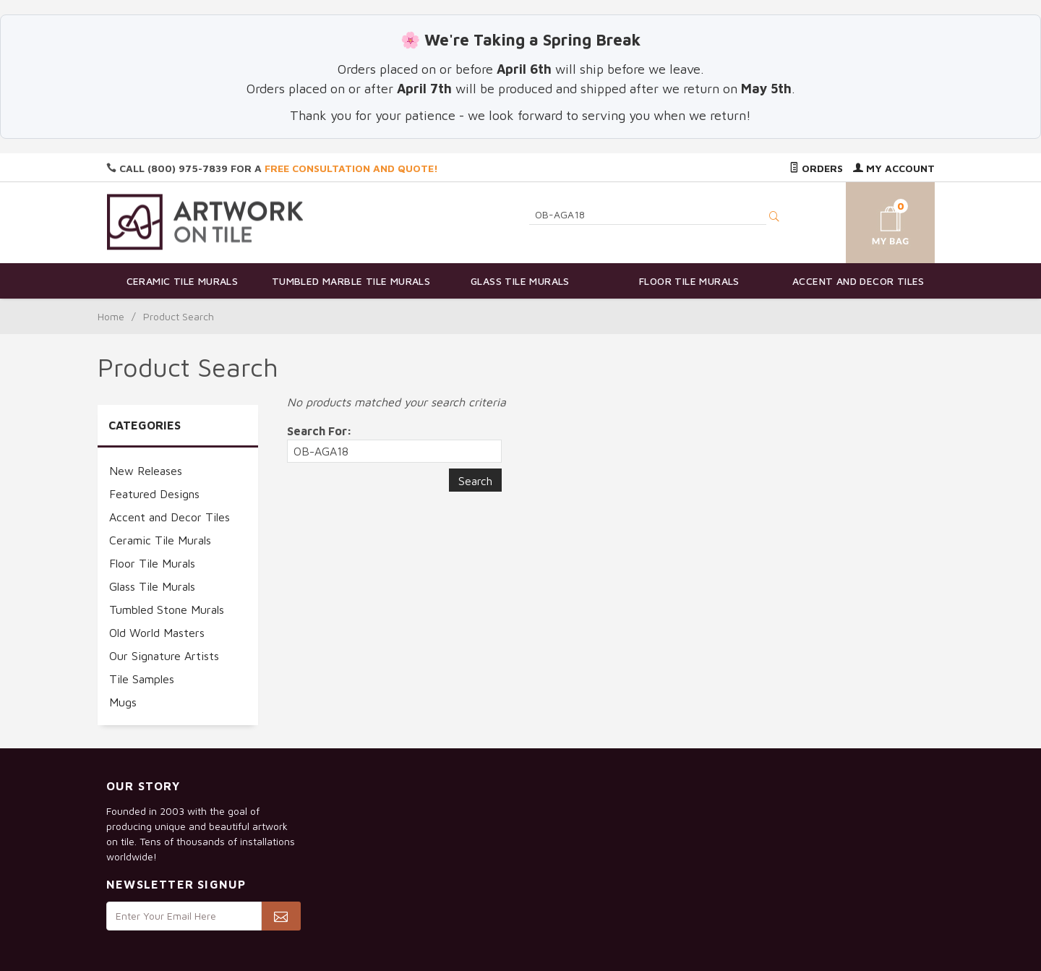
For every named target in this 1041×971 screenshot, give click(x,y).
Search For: (319, 430)
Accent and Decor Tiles (858, 281)
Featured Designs (154, 493)
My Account (894, 168)
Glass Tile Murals (520, 281)
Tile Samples (141, 678)
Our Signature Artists (164, 655)
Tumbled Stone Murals (166, 609)
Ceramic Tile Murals (183, 281)
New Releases (145, 470)
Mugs (123, 702)
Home (111, 316)
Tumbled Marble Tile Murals (351, 281)
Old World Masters (157, 632)
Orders (816, 168)
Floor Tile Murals (689, 281)
